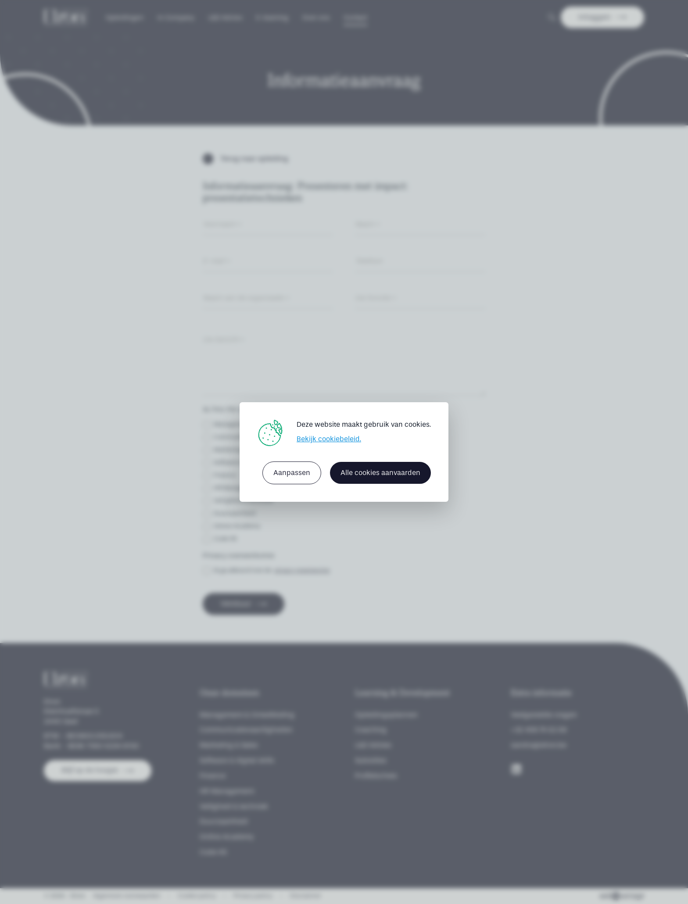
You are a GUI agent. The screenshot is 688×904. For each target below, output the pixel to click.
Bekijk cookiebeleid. (329, 439)
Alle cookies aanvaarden (380, 472)
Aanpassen (291, 472)
